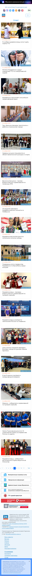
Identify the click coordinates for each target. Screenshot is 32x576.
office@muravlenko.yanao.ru (13, 534)
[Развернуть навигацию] (28, 15)
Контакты (8, 553)
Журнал (7, 544)
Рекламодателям (10, 548)
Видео (7, 539)
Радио (7, 541)
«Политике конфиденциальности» (12, 572)
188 (29, 468)
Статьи (7, 543)
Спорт (29, 37)
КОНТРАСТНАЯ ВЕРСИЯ (16, 7)
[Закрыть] (29, 561)
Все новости (9, 537)
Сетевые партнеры (11, 555)
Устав (6, 557)
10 (21, 468)
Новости (23, 37)
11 (23, 468)
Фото (6, 546)
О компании (9, 551)
